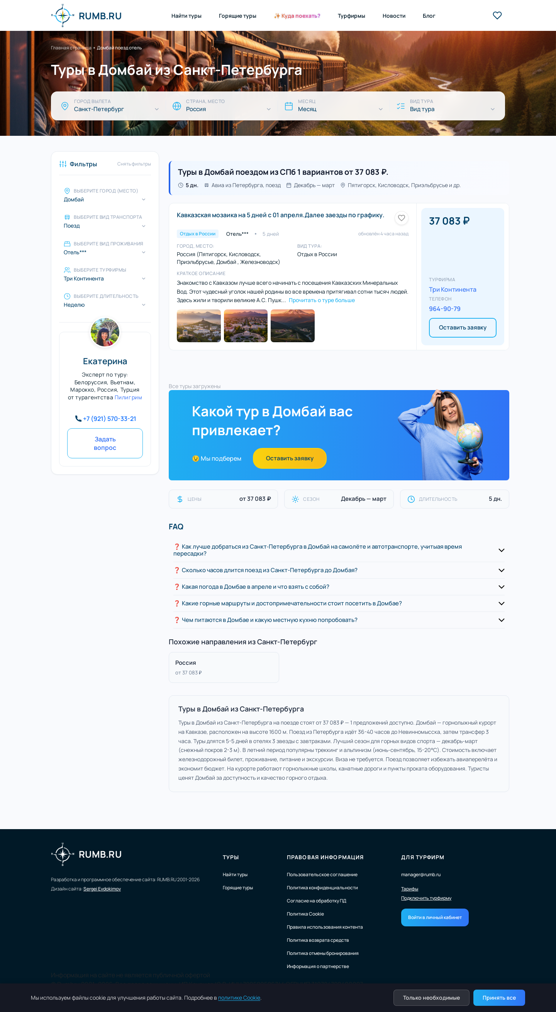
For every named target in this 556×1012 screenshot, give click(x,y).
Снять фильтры (134, 164)
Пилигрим (128, 397)
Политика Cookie (305, 914)
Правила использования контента (325, 927)
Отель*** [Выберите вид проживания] (75, 252)
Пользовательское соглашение (322, 874)
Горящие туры (237, 15)
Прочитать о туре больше (322, 300)
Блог (429, 15)
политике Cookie (239, 997)
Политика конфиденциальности (322, 887)
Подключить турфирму (426, 898)
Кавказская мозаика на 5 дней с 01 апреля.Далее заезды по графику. (281, 215)
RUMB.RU (86, 15)
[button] (339, 550)
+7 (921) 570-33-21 (109, 418)
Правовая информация (325, 857)
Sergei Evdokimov (102, 888)
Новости (394, 15)
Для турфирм (422, 857)
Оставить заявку (462, 327)
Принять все (499, 997)
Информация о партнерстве (318, 966)
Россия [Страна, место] (196, 109)
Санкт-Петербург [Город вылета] (99, 109)
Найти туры (186, 15)
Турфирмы (351, 15)
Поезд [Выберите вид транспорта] (72, 225)
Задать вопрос (105, 443)
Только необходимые (431, 997)
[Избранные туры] (497, 15)
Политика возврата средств (318, 940)
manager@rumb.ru (421, 874)
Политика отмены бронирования (323, 953)
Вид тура (422, 109)
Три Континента (452, 289)
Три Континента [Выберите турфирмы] (84, 278)
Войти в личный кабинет (435, 917)
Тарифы (409, 889)
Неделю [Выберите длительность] (74, 304)
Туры (231, 857)
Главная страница (71, 47)
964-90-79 (445, 308)
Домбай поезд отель (119, 47)
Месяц (307, 109)
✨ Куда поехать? (297, 15)
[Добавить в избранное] (402, 218)
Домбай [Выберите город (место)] (74, 199)
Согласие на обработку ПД (316, 900)
